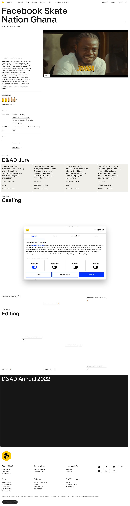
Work (27, 2)
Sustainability (6, 473)
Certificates (6, 486)
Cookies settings (10, 502)
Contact (69, 469)
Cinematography (17, 123)
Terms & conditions (40, 482)
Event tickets (6, 491)
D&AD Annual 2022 (26, 379)
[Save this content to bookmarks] (125, 22)
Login (68, 482)
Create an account (72, 484)
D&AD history (6, 469)
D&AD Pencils (6, 482)
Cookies (36, 484)
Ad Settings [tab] (75, 236)
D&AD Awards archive (13, 26)
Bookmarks (69, 486)
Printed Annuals (7, 484)
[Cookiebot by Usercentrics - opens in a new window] (96, 230)
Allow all (91, 274)
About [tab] (96, 236)
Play (47, 76)
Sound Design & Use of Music (21, 117)
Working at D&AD (39, 469)
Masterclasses (6, 488)
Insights (42, 2)
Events (50, 2)
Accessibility (38, 488)
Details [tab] (54, 236)
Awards (20, 2)
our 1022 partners (37, 245)
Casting (15, 114)
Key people (5, 471)
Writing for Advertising (19, 120)
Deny (38, 274)
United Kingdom (17, 126)
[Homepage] (3, 2)
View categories (8, 104)
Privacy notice (38, 486)
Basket (113, 2)
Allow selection (65, 274)
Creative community (61, 2)
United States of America (31, 126)
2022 (14, 130)
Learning (34, 2)
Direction (30, 120)
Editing (22, 114)
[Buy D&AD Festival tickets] (11, 2)
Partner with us (39, 471)
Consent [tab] (34, 236)
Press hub (69, 471)
